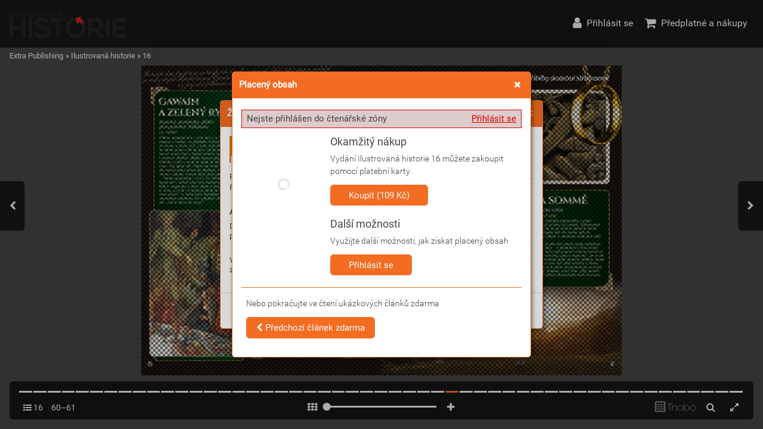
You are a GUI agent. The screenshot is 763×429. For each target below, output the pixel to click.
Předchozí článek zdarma (310, 327)
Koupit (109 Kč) (379, 195)
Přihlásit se (494, 118)
